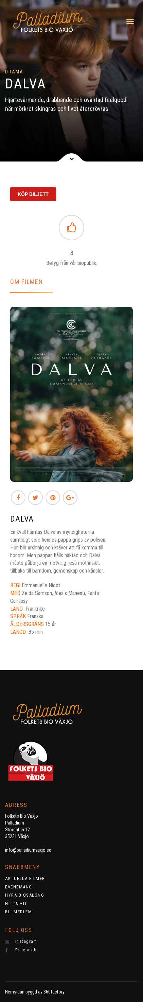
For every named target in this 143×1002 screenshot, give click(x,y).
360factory (54, 992)
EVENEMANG (18, 886)
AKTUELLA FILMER (25, 878)
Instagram (21, 941)
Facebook (21, 950)
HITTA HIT (16, 903)
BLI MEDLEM (18, 911)
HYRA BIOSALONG (24, 895)
